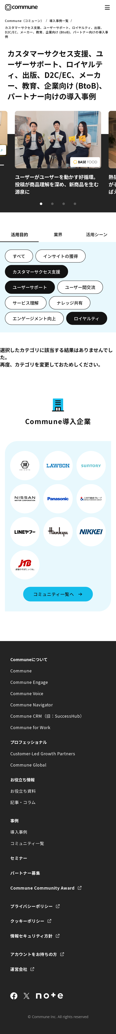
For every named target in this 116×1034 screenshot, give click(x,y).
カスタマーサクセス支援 (36, 271)
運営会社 (18, 969)
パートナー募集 (25, 873)
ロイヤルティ (86, 318)
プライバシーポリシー (31, 906)
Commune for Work (30, 727)
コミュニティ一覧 (27, 843)
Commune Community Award (42, 888)
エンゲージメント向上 (34, 318)
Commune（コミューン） (24, 20)
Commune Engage (29, 682)
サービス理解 (26, 303)
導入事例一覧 (58, 20)
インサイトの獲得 (60, 256)
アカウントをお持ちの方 (33, 954)
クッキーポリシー (27, 921)
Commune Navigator (31, 705)
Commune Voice (26, 693)
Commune (21, 671)
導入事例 (18, 832)
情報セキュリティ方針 (31, 936)
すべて (19, 256)
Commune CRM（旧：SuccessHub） (47, 716)
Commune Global (28, 765)
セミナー (18, 858)
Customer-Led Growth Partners (42, 753)
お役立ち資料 (23, 791)
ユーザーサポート (30, 287)
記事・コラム (23, 802)
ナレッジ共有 (70, 303)
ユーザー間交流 (80, 287)
